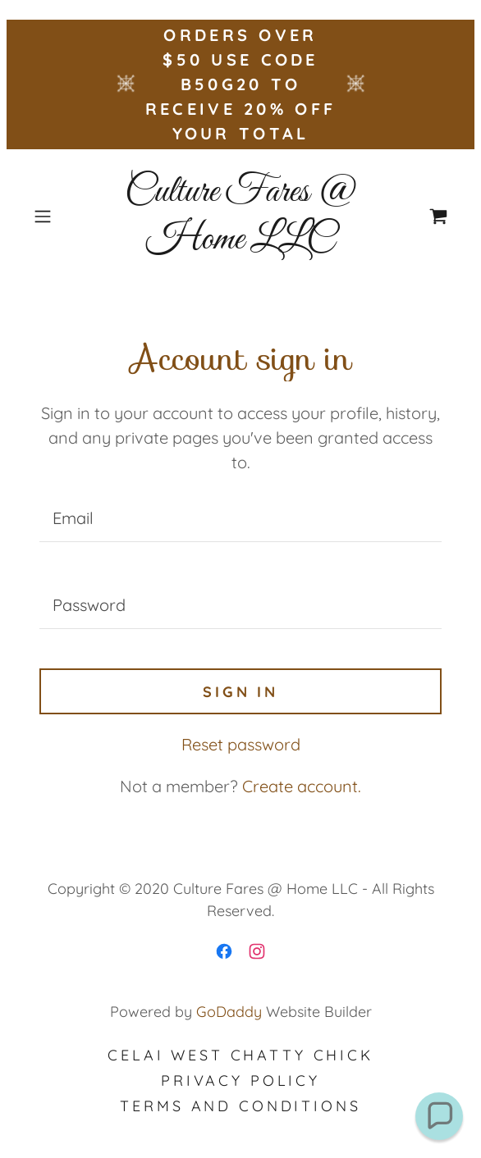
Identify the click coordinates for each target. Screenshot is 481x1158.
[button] (58, 216)
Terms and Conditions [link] (240, 1105)
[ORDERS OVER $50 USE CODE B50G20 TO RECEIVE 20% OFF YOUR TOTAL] (240, 84)
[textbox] (240, 518)
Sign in (240, 691)
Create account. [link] (301, 786)
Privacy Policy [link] (240, 1080)
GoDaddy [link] (229, 1011)
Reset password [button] (240, 744)
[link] (240, 216)
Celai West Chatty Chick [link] (240, 1055)
